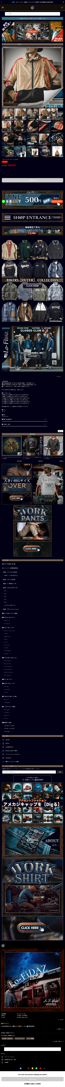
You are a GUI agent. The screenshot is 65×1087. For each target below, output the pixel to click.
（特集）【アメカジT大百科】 (10, 572)
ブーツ (6, 692)
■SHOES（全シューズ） (8, 683)
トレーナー (7, 645)
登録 (60, 772)
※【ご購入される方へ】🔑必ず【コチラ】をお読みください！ (32, 18)
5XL (5, 593)
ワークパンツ (7, 661)
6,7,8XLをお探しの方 (9, 605)
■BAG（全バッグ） (7, 679)
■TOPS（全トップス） (8, 627)
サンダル (6, 686)
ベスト (6, 633)
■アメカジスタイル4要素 (8, 706)
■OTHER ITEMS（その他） (9, 696)
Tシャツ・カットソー (9, 631)
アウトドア (7, 710)
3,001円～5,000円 (9, 725)
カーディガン (7, 650)
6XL (5, 596)
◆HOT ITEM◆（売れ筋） (9, 564)
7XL (5, 599)
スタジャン (7, 620)
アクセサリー (7, 702)
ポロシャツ (7, 636)
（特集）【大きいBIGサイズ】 (10, 587)
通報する (60, 431)
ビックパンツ (7, 675)
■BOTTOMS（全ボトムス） (9, 657)
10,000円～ (7, 731)
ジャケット (7, 623)
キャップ (6, 699)
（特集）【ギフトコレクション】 (10, 609)
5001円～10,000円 (9, 728)
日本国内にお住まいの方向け (32, 185)
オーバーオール (8, 669)
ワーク (6, 718)
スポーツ (6, 715)
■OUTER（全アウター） (9, 617)
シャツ (6, 642)
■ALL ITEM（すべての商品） (10, 613)
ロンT (5, 639)
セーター (6, 654)
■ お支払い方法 (6, 424)
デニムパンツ (7, 664)
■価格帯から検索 (6, 722)
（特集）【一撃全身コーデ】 (9, 583)
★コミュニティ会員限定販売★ (10, 568)
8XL (5, 602)
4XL (5, 591)
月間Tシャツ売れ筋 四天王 (11, 575)
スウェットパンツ (8, 672)
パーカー (6, 648)
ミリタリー (7, 712)
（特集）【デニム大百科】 (9, 579)
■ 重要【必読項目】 (7, 419)
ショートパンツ (8, 666)
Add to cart (32, 180)
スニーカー (7, 689)
